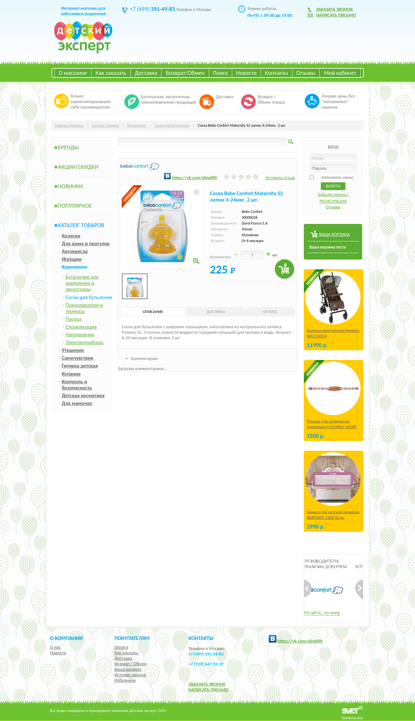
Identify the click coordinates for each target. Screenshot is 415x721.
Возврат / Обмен (130, 664)
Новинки (70, 186)
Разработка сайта (352, 717)
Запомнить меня (337, 177)
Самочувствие (78, 358)
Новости (246, 72)
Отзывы (305, 72)
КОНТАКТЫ (200, 638)
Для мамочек (77, 403)
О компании (66, 638)
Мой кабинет (340, 72)
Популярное (75, 205)
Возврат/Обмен (185, 72)
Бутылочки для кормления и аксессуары (82, 283)
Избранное (125, 680)
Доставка (146, 72)
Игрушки (72, 259)
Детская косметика (83, 395)
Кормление (136, 125)
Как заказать (111, 72)
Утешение (73, 350)
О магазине (73, 72)
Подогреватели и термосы (84, 308)
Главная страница (69, 125)
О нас (55, 647)
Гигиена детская (80, 366)
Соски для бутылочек (171, 125)
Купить (284, 269)
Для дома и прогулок (86, 243)
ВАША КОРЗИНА (334, 234)
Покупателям (132, 638)
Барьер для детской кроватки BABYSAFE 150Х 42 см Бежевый (333, 517)
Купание (71, 374)
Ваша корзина (127, 669)
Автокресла (75, 251)
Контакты (276, 72)
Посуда (73, 319)
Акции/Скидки (78, 166)
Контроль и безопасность (77, 384)
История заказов (130, 675)
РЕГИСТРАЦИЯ (333, 201)
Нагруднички (80, 334)
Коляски (71, 236)
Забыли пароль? (333, 194)
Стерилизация (81, 327)
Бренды (68, 147)
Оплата (121, 647)
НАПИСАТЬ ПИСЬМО (208, 689)
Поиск (220, 72)
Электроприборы (84, 342)
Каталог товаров (105, 125)
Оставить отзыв (280, 177)
